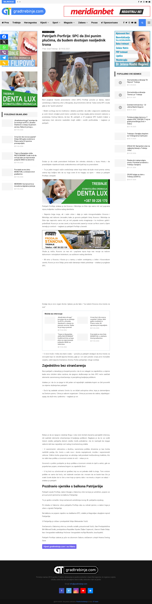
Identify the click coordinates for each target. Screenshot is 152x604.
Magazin (68, 22)
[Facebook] (4, 36)
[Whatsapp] (4, 47)
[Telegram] (4, 57)
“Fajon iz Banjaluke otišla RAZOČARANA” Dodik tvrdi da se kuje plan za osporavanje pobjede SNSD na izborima (66, 339)
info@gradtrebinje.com (78, 584)
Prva (5, 22)
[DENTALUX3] (76, 203)
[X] (4, 42)
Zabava (82, 22)
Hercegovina (30, 22)
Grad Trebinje (52, 49)
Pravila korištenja (82, 601)
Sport (55, 22)
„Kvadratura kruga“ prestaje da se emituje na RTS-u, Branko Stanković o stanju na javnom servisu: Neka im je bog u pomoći (66, 322)
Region (52, 32)
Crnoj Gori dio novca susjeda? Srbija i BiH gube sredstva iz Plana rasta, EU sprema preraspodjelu (98, 321)
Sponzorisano (109, 22)
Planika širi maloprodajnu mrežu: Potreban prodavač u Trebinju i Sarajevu (137, 162)
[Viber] (4, 52)
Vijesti (43, 22)
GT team (95, 601)
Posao (94, 22)
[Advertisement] (76, 143)
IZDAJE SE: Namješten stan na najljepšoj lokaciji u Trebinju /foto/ (138, 148)
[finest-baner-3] (76, 248)
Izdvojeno (45, 32)
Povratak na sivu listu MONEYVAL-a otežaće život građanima (98, 336)
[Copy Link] (4, 63)
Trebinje (16, 22)
